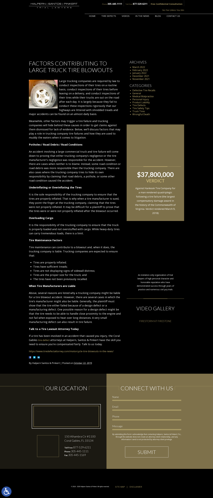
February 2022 (140, 70)
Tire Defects (108, 8)
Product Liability (141, 102)
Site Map (120, 491)
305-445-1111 (93, 3)
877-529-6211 (117, 3)
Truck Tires (138, 111)
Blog (158, 8)
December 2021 (140, 76)
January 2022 (139, 73)
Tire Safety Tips (140, 108)
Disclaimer (135, 491)
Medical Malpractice (143, 96)
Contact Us (173, 8)
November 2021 (141, 79)
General (136, 93)
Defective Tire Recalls (143, 90)
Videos (125, 8)
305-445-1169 (78, 459)
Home (92, 8)
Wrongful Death (141, 114)
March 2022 (138, 67)
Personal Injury (140, 99)
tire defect (44, 340)
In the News (142, 8)
